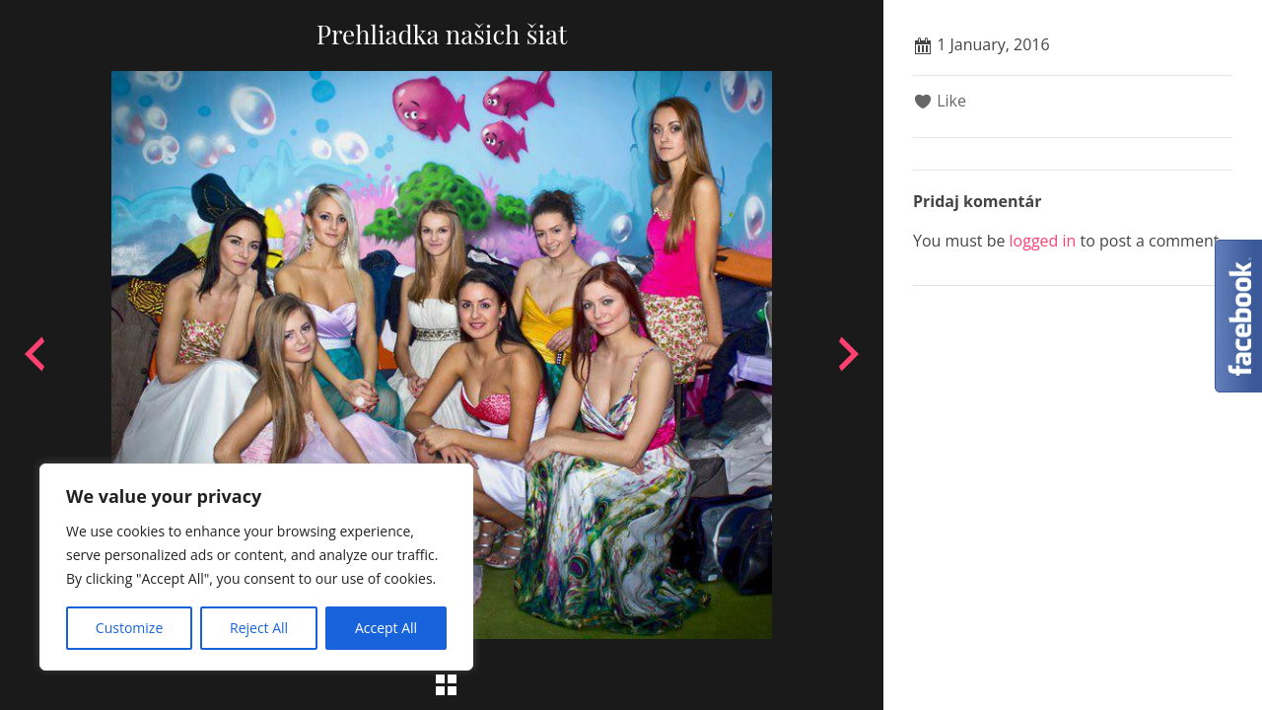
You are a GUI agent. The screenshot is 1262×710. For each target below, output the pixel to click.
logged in (1043, 240)
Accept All (386, 627)
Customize (129, 627)
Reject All (259, 627)
